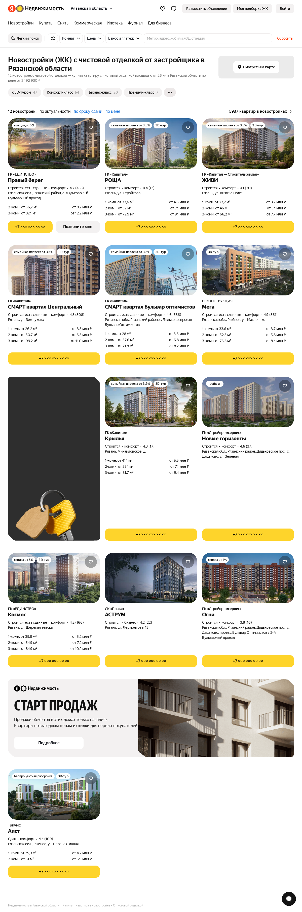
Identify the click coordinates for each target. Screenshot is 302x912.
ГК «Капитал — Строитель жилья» (230, 174)
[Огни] (248, 578)
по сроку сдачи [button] (88, 111)
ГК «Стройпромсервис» (222, 433)
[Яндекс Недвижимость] (40, 8)
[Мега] (248, 270)
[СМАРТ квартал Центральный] (54, 270)
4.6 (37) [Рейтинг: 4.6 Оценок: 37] (246, 446)
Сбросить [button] (285, 38)
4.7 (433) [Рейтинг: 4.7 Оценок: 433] (77, 188)
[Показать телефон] (30, 227)
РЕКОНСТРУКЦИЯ (217, 301)
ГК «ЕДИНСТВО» (22, 174)
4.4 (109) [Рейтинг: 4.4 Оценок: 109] (46, 839)
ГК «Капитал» (116, 174)
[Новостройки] (22, 23)
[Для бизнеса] (158, 23)
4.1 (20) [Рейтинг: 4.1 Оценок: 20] (246, 188)
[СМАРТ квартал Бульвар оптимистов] (151, 270)
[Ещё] (170, 92)
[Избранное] (162, 8)
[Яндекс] (12, 8)
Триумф (14, 825)
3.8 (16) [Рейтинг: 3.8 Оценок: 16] (246, 622)
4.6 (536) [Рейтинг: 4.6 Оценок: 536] (174, 315)
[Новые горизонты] (248, 402)
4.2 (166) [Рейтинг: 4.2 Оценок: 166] (77, 622)
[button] (173, 8)
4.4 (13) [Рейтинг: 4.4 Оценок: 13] (149, 188)
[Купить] (45, 23)
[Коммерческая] (87, 23)
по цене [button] (112, 111)
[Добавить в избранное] (91, 127)
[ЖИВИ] (248, 143)
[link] (285, 8)
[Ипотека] (114, 23)
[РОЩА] (151, 143)
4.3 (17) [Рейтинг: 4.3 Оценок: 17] (149, 446)
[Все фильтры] (53, 38)
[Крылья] (151, 402)
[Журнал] (135, 23)
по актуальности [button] (55, 111)
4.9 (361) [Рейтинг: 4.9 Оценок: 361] (271, 315)
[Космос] (54, 578)
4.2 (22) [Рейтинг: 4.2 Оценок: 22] (146, 622)
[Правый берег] (54, 143)
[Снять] (63, 23)
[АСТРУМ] (151, 578)
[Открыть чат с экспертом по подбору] (289, 899)
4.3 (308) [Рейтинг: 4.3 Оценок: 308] (77, 315)
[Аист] (54, 794)
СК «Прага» (114, 609)
